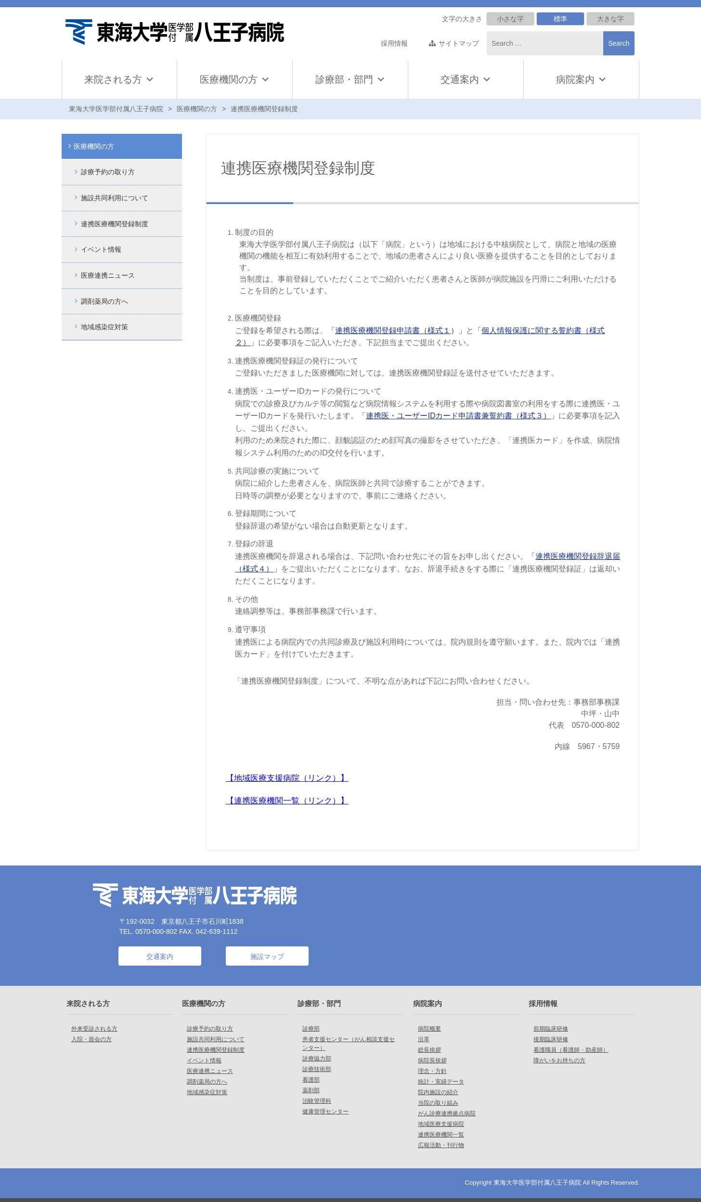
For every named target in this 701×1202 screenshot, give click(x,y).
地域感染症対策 (104, 326)
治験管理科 (316, 1101)
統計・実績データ (441, 1081)
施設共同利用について (114, 198)
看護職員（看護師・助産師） (571, 1050)
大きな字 (610, 19)
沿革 (423, 1039)
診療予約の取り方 (108, 172)
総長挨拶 (429, 1050)
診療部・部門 (350, 79)
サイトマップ (459, 43)
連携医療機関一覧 (441, 1134)
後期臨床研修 (550, 1039)
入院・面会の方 (91, 1039)
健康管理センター (325, 1111)
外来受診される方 (94, 1028)
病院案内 (581, 79)
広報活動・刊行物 (441, 1145)
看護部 (311, 1079)
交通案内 (460, 79)
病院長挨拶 (432, 1060)
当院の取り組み (438, 1102)
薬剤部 (311, 1090)
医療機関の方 (235, 79)
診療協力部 (316, 1058)
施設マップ (267, 956)
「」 (458, 416)
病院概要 (429, 1028)
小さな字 (510, 19)
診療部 (311, 1028)
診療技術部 (316, 1069)
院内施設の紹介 (438, 1092)
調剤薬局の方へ (104, 300)
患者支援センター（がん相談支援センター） (348, 1043)
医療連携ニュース (108, 275)
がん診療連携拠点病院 (447, 1113)
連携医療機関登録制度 (114, 223)
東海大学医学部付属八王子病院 (116, 109)
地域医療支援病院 (441, 1124)
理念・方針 (432, 1071)
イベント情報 (101, 249)
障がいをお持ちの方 (559, 1060)
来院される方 (119, 79)
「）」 (396, 330)
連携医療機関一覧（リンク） (287, 800)
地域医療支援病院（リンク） (287, 778)
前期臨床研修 (550, 1028)
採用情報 (394, 43)
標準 (560, 19)
